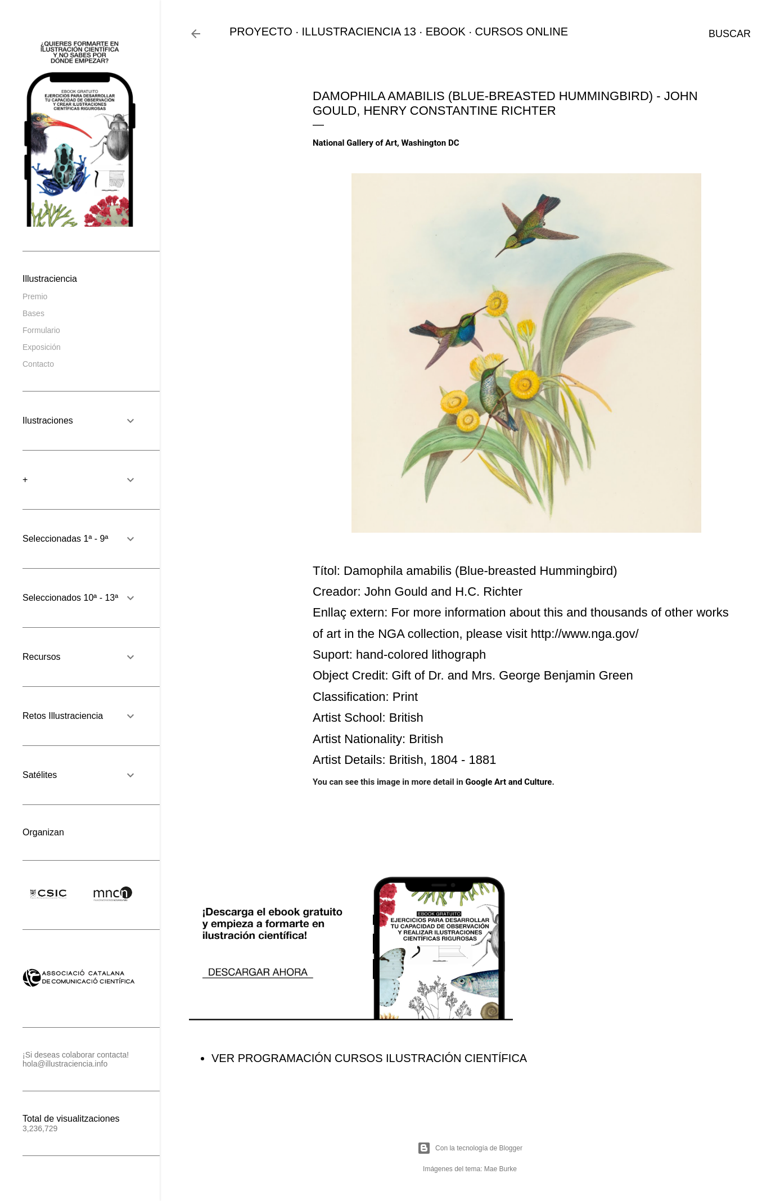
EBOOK (446, 31)
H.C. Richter (488, 591)
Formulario (41, 330)
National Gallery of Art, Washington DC (386, 143)
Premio (34, 296)
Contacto (38, 363)
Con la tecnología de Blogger (469, 1148)
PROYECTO (260, 31)
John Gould (396, 591)
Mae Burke (500, 1169)
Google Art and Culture (508, 782)
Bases (33, 313)
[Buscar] (730, 33)
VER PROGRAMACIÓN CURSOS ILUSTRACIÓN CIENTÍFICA (369, 1058)
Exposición (41, 347)
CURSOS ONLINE (522, 31)
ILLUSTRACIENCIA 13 (359, 31)
